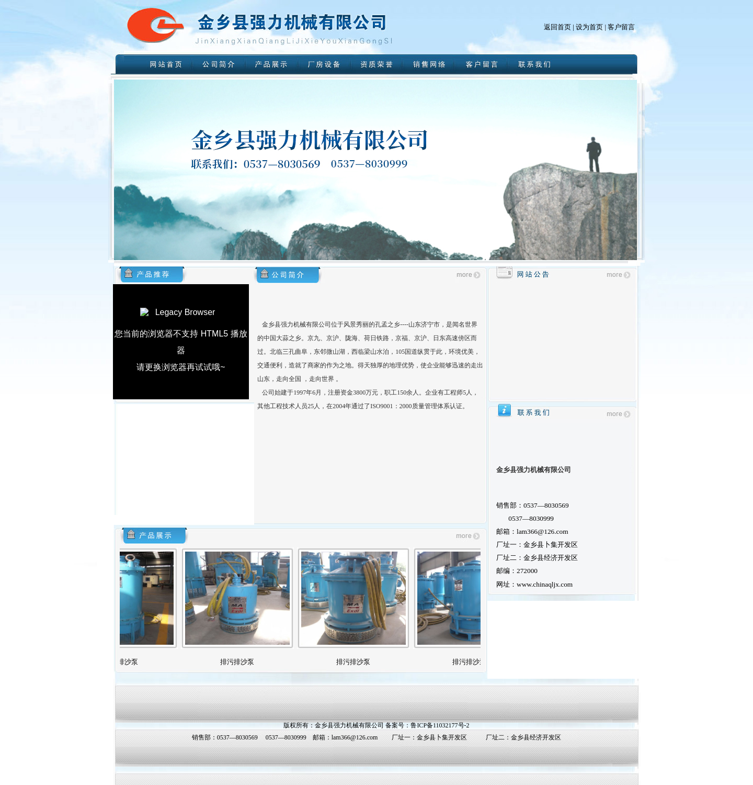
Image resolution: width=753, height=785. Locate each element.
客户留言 (621, 27)
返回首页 (557, 27)
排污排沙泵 (128, 662)
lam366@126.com (355, 737)
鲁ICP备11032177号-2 (439, 725)
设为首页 (589, 27)
